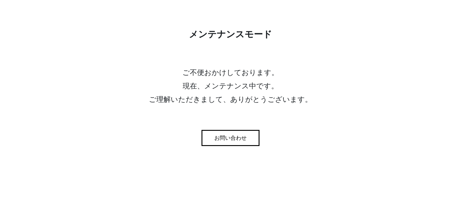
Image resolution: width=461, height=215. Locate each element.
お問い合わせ (230, 138)
